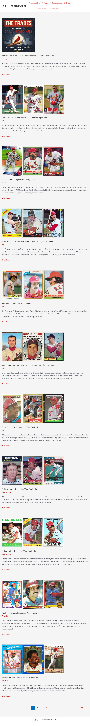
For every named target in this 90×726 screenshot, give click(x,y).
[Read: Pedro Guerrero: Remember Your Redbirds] (33, 658)
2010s (4, 182)
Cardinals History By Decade (61, 3)
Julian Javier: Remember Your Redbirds (19, 550)
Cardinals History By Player (38, 3)
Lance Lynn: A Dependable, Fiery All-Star (20, 179)
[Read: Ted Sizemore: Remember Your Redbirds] (33, 470)
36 (46, 707)
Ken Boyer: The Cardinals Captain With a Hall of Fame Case (28, 365)
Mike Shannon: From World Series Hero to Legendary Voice (28, 241)
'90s (6, 680)
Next (83, 707)
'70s (3, 306)
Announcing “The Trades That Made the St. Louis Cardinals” (28, 56)
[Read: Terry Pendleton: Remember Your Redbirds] (33, 408)
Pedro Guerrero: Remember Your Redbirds (20, 677)
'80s (3, 430)
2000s (4, 121)
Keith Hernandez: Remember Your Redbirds (21, 612)
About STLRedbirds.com (37, 9)
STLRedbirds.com (14, 5)
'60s (3, 244)
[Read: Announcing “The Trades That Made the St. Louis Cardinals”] (18, 35)
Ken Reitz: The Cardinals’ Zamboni (17, 303)
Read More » (6, 74)
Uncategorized (6, 59)
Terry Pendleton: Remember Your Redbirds (20, 427)
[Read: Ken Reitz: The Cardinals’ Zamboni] (33, 284)
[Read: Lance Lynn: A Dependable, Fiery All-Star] (33, 161)
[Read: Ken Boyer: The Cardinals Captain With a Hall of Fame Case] (33, 346)
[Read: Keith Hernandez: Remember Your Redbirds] (33, 594)
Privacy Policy (54, 9)
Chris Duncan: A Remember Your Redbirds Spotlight (25, 117)
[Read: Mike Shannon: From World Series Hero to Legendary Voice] (33, 223)
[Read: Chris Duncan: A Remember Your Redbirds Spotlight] (33, 99)
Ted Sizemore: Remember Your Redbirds (19, 489)
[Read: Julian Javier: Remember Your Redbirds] (33, 532)
